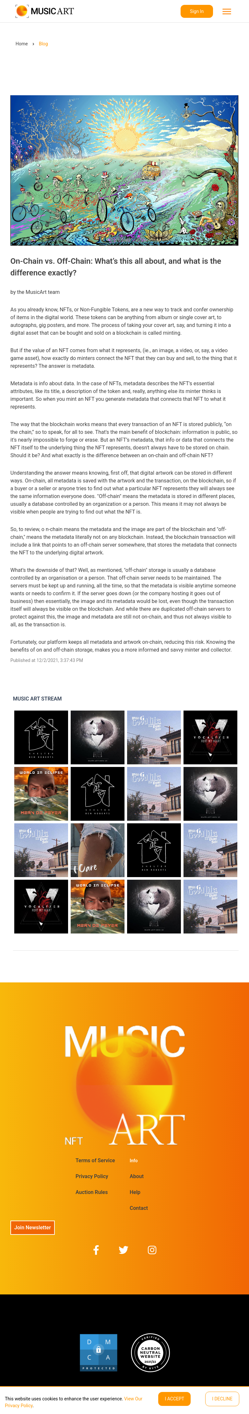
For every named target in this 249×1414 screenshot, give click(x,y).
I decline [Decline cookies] (222, 1398)
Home (22, 43)
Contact (139, 1208)
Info (134, 1160)
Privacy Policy (92, 1176)
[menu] (226, 11)
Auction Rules (92, 1192)
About (137, 1176)
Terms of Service (95, 1160)
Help (135, 1192)
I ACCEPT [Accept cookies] (174, 1398)
